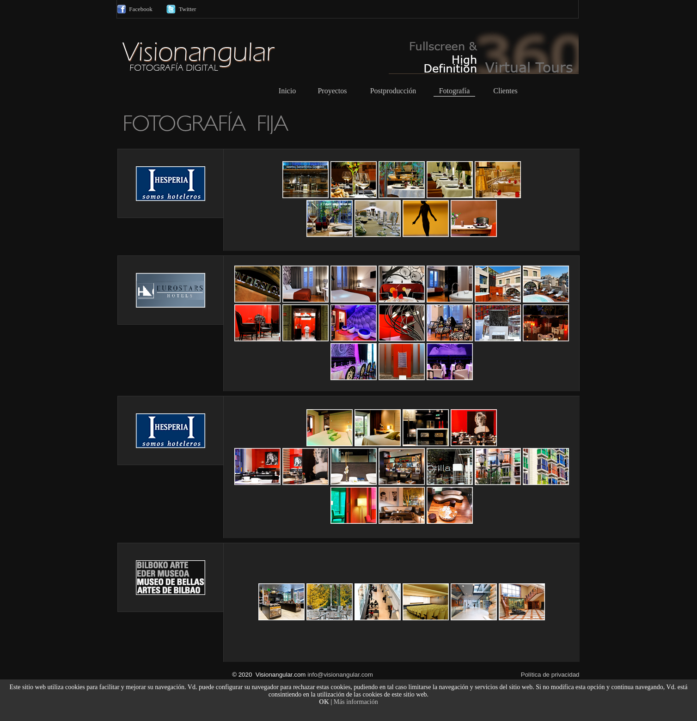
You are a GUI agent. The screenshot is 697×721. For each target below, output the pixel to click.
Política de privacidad (550, 674)
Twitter (187, 9)
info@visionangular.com (340, 674)
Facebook (141, 9)
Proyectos (332, 91)
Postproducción (393, 91)
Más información (356, 701)
